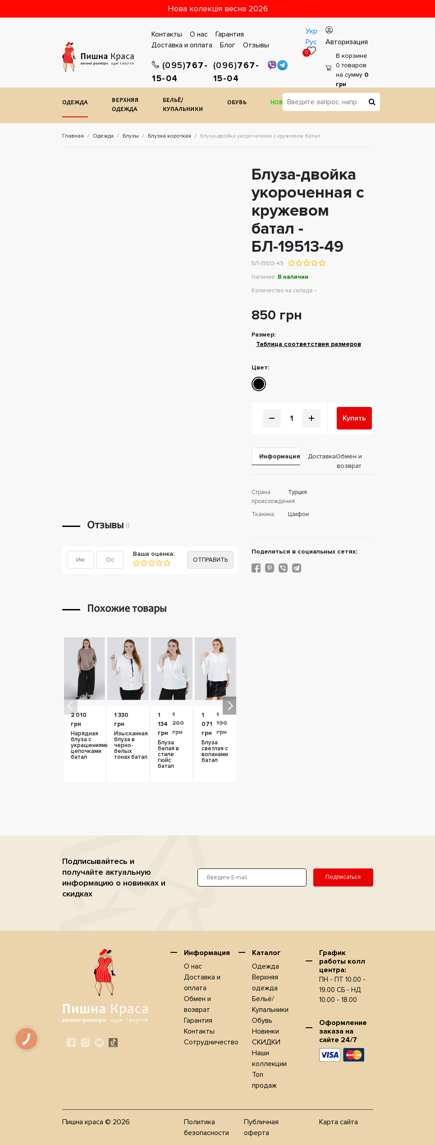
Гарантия (229, 34)
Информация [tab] (279, 456)
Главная (73, 136)
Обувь (237, 103)
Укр (311, 31)
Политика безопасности (206, 1127)
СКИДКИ (266, 1042)
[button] (229, 706)
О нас (199, 34)
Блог (227, 45)
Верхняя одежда (125, 105)
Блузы (131, 136)
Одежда (75, 103)
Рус (311, 41)
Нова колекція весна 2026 (218, 9)
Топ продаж (264, 1080)
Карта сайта (338, 1122)
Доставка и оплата (181, 45)
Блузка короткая (169, 136)
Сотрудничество (211, 1042)
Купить (354, 418)
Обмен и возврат (197, 1004)
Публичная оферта (261, 1127)
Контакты (166, 34)
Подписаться (343, 877)
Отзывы (256, 45)
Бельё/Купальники (183, 105)
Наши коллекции (269, 1058)
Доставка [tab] (316, 456)
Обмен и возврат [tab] (349, 461)
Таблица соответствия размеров (308, 344)
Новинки (265, 1031)
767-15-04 (180, 72)
